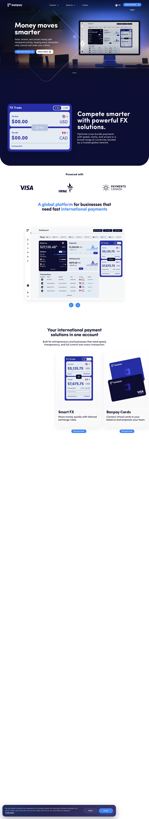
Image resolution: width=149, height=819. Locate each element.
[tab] (57, 108)
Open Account (132, 5)
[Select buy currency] (65, 116)
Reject (90, 810)
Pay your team (78, 431)
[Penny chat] (143, 812)
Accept (106, 810)
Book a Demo (44, 52)
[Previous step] (71, 305)
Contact (85, 5)
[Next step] (78, 305)
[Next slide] (82, 46)
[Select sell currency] (65, 133)
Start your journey (25, 52)
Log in (132, 10)
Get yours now (127, 431)
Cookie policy (9, 813)
